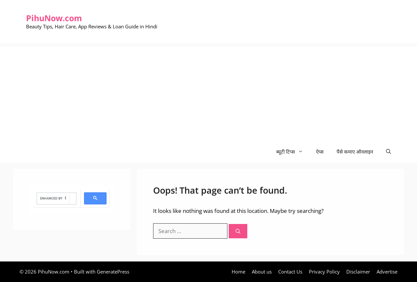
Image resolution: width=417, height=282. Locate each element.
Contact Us (290, 271)
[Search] (238, 231)
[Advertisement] (208, 92)
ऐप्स (320, 151)
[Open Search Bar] (388, 151)
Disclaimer (358, 271)
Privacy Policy (324, 271)
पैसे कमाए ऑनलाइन (355, 151)
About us (262, 271)
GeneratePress (113, 271)
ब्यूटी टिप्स (292, 151)
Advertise (387, 271)
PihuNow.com (54, 17)
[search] (53, 198)
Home (238, 271)
